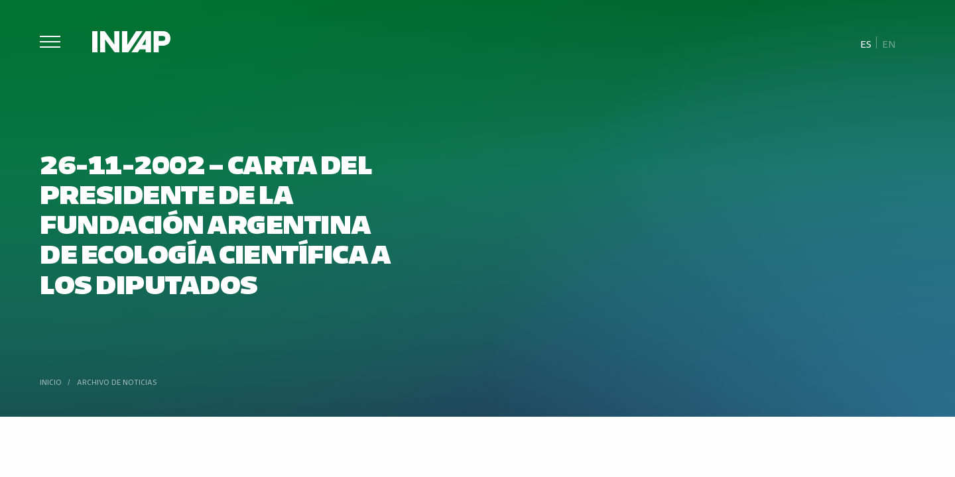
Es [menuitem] (865, 43)
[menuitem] (866, 43)
